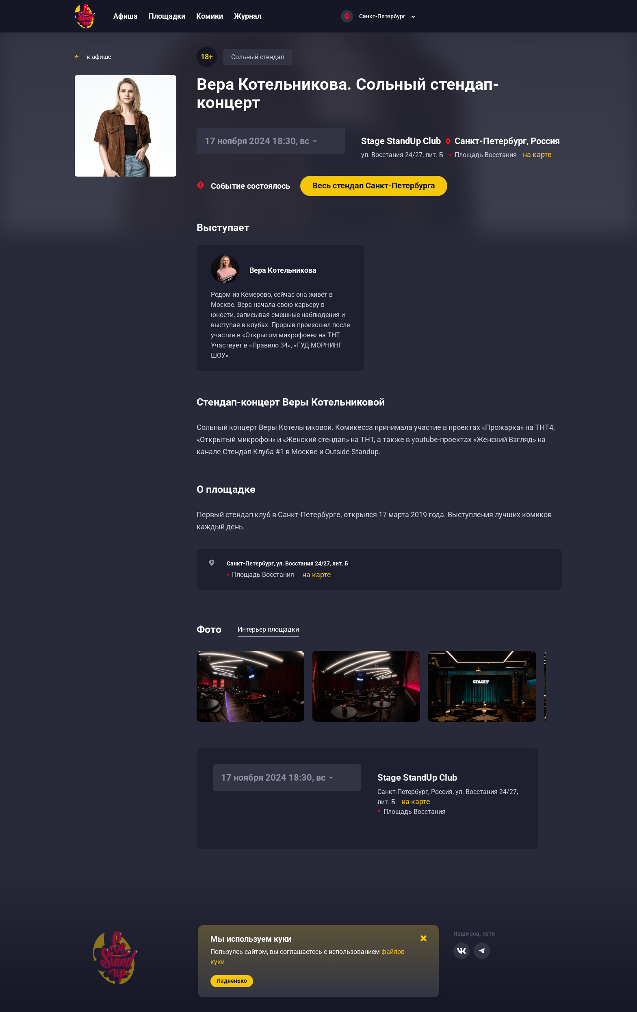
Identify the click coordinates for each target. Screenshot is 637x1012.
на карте (537, 154)
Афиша (125, 16)
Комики (209, 16)
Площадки (167, 16)
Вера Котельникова (282, 270)
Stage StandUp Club (401, 141)
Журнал (247, 16)
